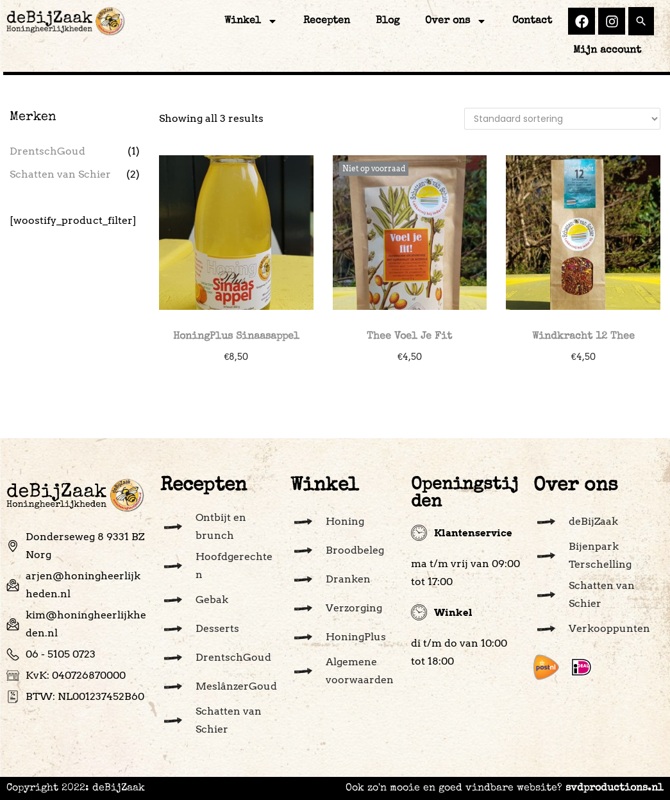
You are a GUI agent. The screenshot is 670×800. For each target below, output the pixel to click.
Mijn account (607, 51)
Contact (532, 21)
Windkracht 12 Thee (583, 337)
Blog (387, 21)
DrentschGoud (47, 151)
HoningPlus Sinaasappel (236, 337)
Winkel (251, 21)
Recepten (326, 21)
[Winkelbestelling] (562, 118)
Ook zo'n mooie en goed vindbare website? (505, 788)
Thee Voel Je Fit (409, 337)
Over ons (456, 21)
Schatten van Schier (60, 174)
